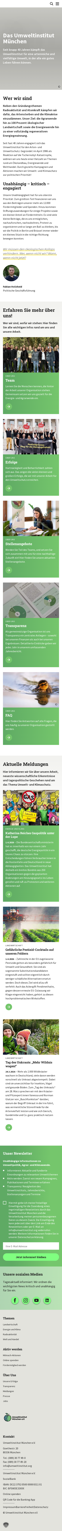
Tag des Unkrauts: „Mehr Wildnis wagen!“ (31, 1077)
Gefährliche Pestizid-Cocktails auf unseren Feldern (31, 960)
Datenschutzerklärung (30, 1237)
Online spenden (11, 1360)
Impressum (9, 1507)
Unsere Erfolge (10, 1381)
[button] (6, 1525)
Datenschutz (41, 1507)
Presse (6, 1396)
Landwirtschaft (10, 1324)
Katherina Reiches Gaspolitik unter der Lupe (31, 846)
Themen (8, 1318)
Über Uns (9, 1375)
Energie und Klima (12, 1329)
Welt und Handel (11, 1339)
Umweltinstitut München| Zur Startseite (5, 3)
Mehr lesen (31, 375)
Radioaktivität (10, 1334)
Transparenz (9, 1386)
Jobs (5, 1401)
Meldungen (8, 1391)
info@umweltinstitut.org (23, 1230)
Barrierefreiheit (25, 1507)
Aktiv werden (12, 1349)
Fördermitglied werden (14, 1365)
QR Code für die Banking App (19, 1499)
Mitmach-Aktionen (12, 1355)
